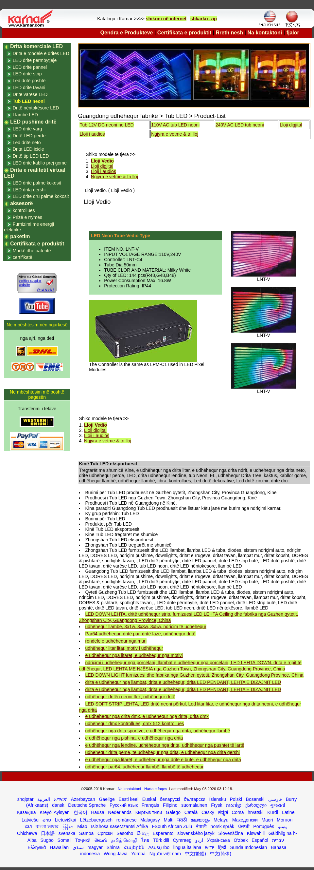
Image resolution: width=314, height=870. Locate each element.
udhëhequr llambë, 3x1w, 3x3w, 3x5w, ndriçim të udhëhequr (145, 626)
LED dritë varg (27, 128)
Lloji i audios (92, 134)
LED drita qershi (29, 189)
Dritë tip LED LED (31, 156)
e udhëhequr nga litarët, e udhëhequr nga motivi (134, 655)
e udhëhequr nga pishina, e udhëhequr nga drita (134, 738)
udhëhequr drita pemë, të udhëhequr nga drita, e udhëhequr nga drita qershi (162, 752)
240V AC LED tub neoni (240, 124)
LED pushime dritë (33, 122)
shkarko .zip (203, 18)
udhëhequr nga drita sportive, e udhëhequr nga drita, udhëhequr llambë (157, 730)
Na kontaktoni (265, 32)
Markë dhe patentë (32, 250)
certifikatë (22, 257)
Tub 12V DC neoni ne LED (106, 124)
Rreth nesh (229, 32)
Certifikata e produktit (184, 32)
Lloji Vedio (102, 161)
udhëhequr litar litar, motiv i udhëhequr (124, 648)
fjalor (293, 32)
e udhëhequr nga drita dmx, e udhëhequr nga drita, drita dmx (146, 716)
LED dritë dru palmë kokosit (41, 196)
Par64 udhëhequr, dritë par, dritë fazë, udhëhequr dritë (140, 633)
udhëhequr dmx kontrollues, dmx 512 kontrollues (134, 723)
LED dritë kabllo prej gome (40, 162)
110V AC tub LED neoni (175, 124)
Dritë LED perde (29, 135)
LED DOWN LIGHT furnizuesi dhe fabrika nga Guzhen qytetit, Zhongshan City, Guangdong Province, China (194, 675)
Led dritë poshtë (29, 80)
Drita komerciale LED (36, 46)
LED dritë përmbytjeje (35, 60)
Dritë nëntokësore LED (36, 107)
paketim (20, 236)
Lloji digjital (291, 124)
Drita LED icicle (28, 149)
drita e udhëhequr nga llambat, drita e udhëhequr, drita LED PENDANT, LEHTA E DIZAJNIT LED (183, 682)
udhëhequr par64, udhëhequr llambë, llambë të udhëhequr (144, 766)
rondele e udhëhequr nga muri (116, 641)
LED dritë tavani (29, 87)
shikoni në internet (166, 18)
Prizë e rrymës (27, 217)
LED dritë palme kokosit (37, 182)
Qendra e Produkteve (126, 32)
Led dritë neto (27, 142)
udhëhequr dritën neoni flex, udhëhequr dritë (130, 696)
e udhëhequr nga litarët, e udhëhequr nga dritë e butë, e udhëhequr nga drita (163, 759)
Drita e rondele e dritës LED (41, 53)
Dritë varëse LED (30, 94)
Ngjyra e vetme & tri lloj (174, 134)
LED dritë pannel (30, 67)
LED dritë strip (27, 73)
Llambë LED (25, 114)
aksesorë (21, 203)
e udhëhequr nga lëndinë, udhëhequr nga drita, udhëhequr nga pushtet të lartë (164, 745)
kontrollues (24, 210)
